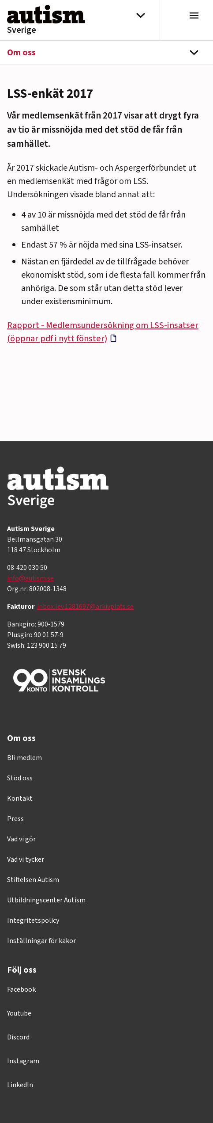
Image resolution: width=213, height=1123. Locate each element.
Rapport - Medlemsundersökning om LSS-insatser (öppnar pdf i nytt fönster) (102, 332)
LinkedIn (20, 1085)
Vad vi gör (21, 839)
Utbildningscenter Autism (46, 900)
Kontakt (20, 798)
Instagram (23, 1061)
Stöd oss (20, 778)
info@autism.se (30, 578)
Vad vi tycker (25, 859)
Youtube (19, 1013)
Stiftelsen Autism (33, 880)
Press (15, 819)
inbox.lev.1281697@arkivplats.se (85, 606)
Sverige (21, 30)
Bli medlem (24, 758)
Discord (18, 1037)
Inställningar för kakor (41, 941)
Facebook (21, 989)
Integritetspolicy (33, 920)
